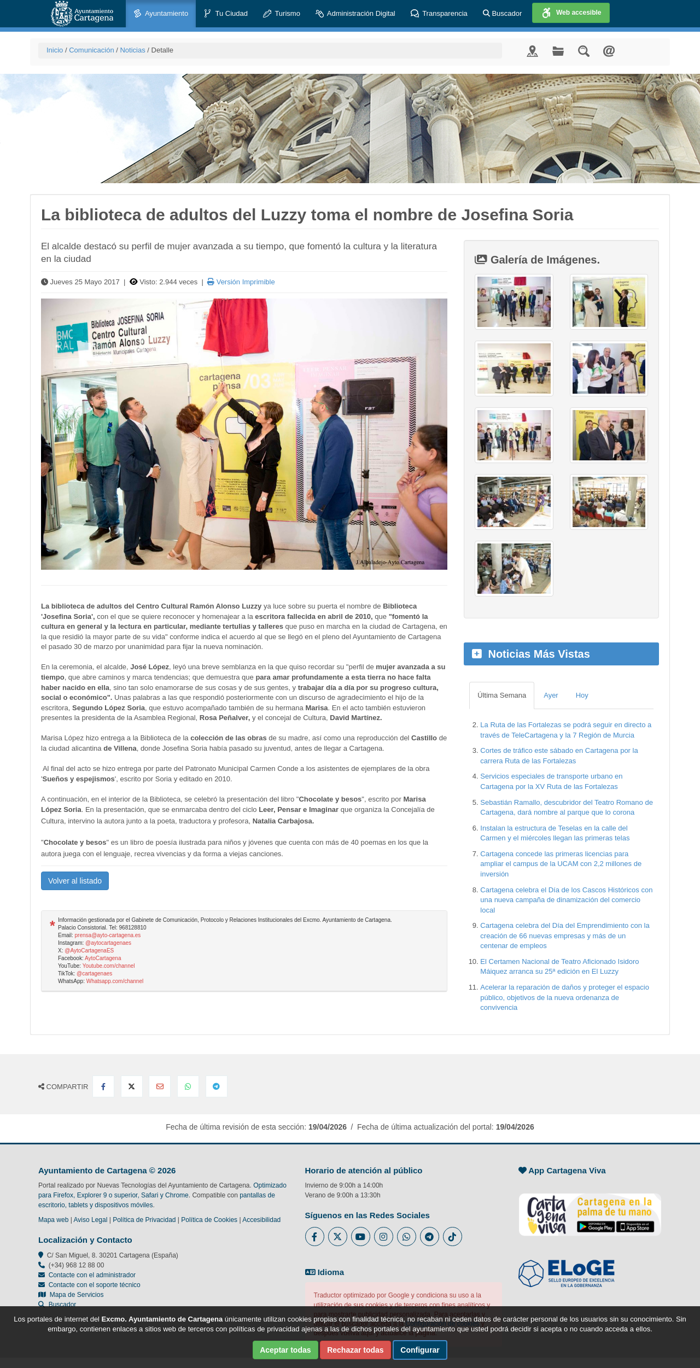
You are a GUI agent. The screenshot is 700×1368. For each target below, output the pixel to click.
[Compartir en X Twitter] (132, 1086)
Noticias (132, 50)
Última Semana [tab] (501, 695)
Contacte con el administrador (92, 1275)
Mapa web (53, 1220)
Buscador (502, 13)
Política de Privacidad (144, 1220)
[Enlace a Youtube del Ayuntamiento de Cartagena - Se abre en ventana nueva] (360, 1236)
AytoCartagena (103, 958)
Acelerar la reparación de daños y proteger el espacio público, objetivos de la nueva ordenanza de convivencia (564, 997)
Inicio (54, 50)
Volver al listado (75, 880)
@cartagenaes (94, 974)
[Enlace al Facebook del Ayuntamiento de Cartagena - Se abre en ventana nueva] (314, 1236)
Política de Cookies (209, 1220)
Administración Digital (355, 14)
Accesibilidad (261, 1220)
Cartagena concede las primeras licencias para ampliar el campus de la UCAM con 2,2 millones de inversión (560, 864)
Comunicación (91, 50)
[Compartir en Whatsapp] (188, 1086)
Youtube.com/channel (109, 966)
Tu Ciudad (225, 14)
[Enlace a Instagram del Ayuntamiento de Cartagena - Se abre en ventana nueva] (383, 1236)
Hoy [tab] (582, 695)
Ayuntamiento (160, 14)
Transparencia (439, 14)
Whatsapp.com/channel (115, 981)
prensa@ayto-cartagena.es (108, 935)
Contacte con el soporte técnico (95, 1285)
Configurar (420, 1350)
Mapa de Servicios (70, 1295)
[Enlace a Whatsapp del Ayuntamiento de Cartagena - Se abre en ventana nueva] (406, 1236)
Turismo (281, 14)
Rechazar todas (355, 1350)
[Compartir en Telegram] (217, 1086)
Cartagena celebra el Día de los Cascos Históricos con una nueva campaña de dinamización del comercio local (566, 900)
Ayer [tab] (551, 695)
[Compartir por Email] (160, 1086)
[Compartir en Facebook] (103, 1086)
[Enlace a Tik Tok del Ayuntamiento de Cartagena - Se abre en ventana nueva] (452, 1236)
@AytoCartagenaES (89, 951)
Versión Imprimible (241, 282)
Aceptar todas (285, 1350)
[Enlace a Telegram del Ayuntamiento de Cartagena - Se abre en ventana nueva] (429, 1236)
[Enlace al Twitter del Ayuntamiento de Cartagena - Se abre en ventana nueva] (337, 1236)
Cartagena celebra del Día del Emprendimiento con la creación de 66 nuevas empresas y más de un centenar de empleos (564, 935)
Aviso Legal (91, 1220)
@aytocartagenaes (108, 943)
